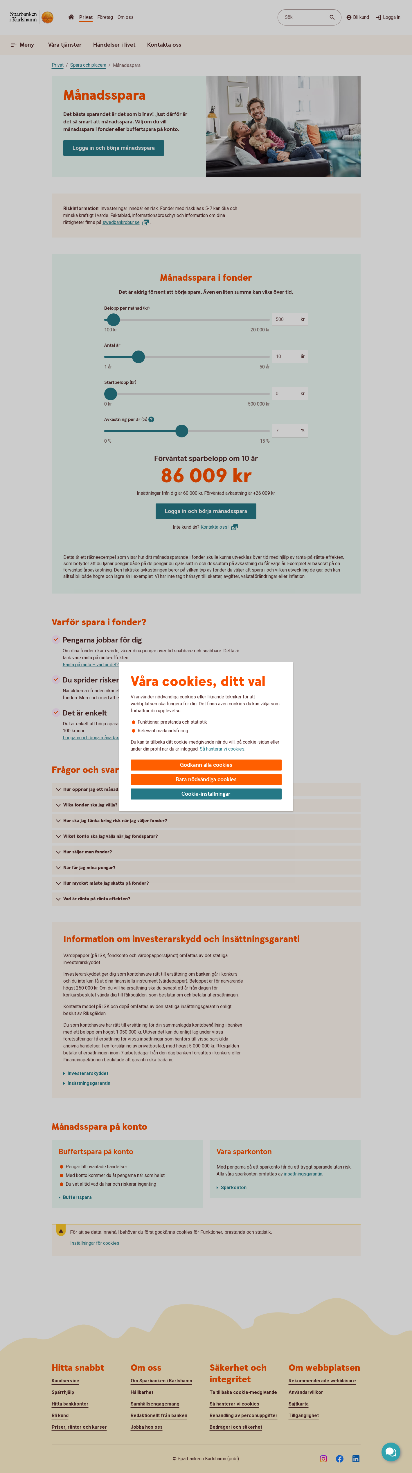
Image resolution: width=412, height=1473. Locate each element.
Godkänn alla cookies (206, 765)
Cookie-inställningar (206, 794)
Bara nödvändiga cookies (206, 779)
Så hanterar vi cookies (222, 749)
